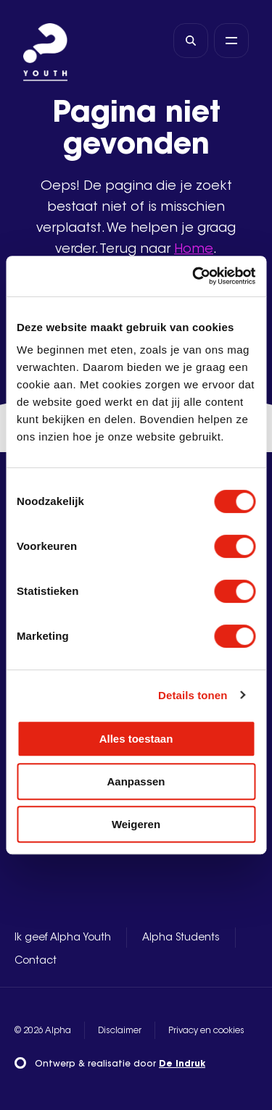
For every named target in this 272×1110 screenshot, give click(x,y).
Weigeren (136, 824)
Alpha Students (181, 938)
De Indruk (182, 1064)
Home (193, 249)
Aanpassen (136, 781)
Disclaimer (119, 1031)
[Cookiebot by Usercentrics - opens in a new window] (193, 276)
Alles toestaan (136, 739)
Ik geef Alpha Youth (63, 938)
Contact (36, 961)
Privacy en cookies (206, 1031)
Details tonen (192, 695)
